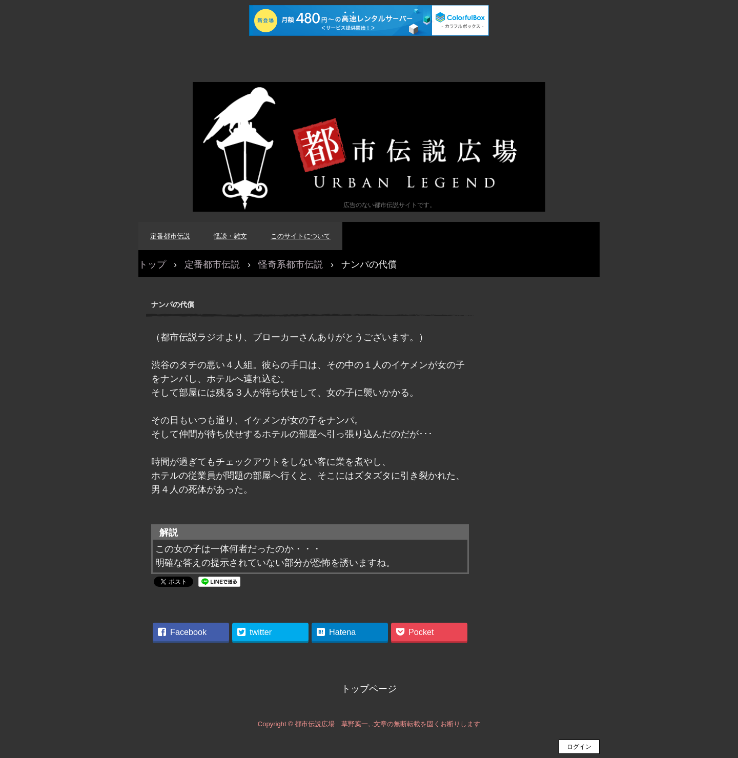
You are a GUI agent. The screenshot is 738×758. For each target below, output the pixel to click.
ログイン (579, 746)
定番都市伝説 (170, 236)
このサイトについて (301, 236)
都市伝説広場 (369, 147)
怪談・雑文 (230, 236)
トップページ (369, 689)
